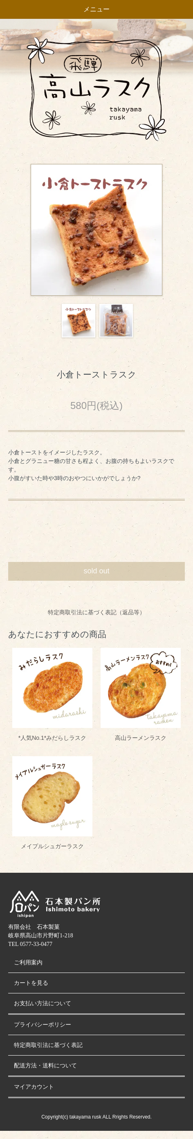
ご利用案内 (28, 962)
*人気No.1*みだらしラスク (52, 738)
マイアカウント (34, 1087)
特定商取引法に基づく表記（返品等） (96, 612)
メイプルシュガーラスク (52, 846)
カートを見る (31, 983)
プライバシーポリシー (42, 1025)
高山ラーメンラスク (140, 738)
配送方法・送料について (45, 1066)
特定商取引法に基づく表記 (48, 1045)
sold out (96, 571)
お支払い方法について (42, 1003)
